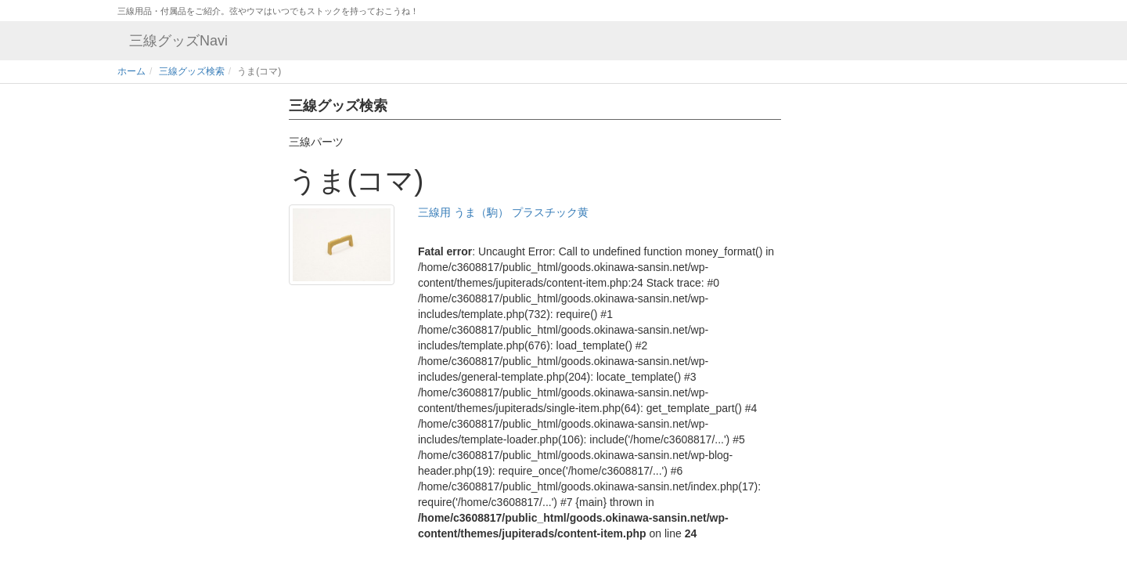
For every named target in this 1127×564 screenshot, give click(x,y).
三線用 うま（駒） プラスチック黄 (503, 212)
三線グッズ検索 (192, 71)
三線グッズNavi (178, 41)
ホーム (131, 71)
